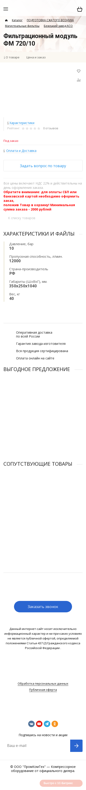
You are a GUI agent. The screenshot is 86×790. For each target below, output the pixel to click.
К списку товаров (21, 218)
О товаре (12, 57)
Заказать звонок (43, 606)
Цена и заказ (36, 57)
